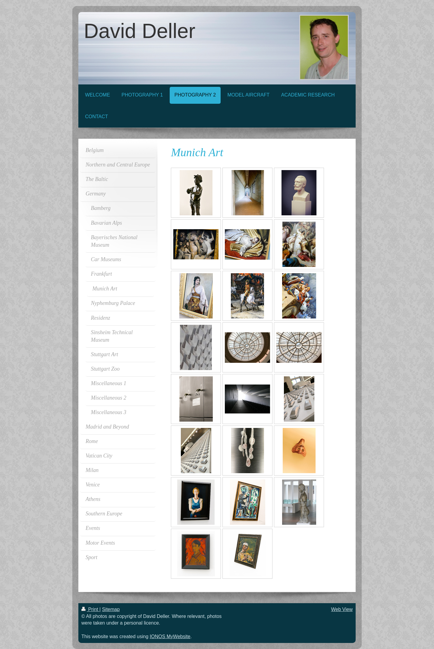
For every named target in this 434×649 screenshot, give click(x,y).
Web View (342, 609)
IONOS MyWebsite (170, 636)
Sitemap (111, 609)
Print (90, 609)
